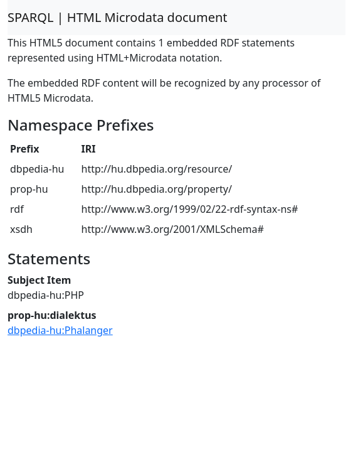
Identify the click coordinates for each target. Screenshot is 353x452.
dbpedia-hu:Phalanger (60, 330)
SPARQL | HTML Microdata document (118, 17)
